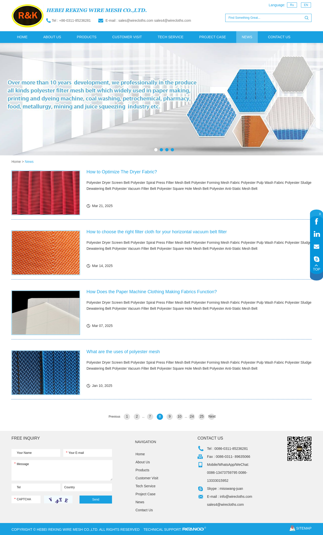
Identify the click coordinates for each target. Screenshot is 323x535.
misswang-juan (231, 489)
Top (316, 267)
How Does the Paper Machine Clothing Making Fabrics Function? (151, 291)
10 (180, 416)
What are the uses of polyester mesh (123, 351)
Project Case (212, 37)
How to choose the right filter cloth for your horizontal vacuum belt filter (156, 231)
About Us (52, 37)
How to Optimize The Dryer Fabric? (121, 171)
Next (211, 416)
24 (192, 416)
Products (86, 37)
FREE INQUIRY (26, 438)
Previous (114, 416)
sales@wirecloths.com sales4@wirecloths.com (154, 20)
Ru (292, 5)
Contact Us (279, 37)
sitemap (304, 528)
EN (306, 5)
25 (202, 416)
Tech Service (171, 37)
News (247, 37)
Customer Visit (127, 37)
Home (22, 37)
